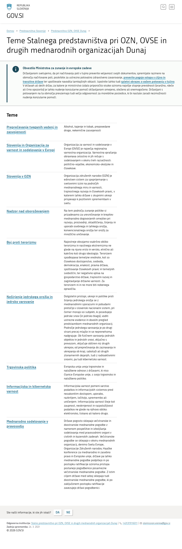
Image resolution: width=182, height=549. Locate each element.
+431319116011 (130, 523)
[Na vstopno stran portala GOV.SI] (27, 11)
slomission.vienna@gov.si (156, 523)
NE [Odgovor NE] (68, 512)
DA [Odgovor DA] (57, 512)
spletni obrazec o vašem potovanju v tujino (147, 81)
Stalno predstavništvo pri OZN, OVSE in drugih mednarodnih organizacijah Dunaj (74, 523)
